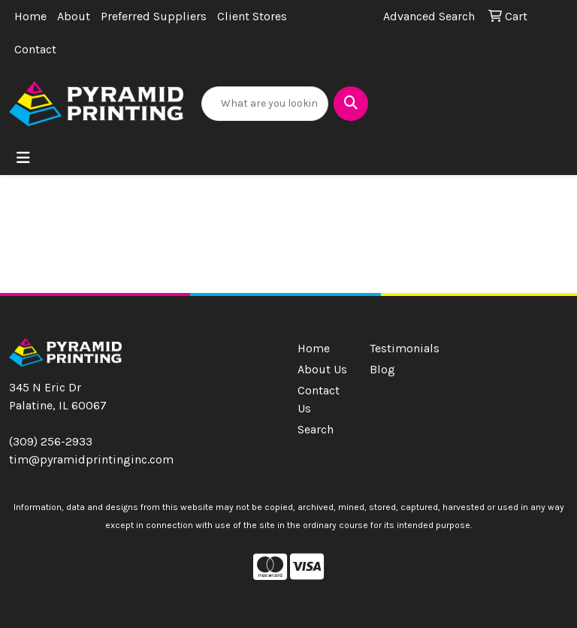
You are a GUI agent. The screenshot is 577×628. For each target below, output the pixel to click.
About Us (322, 369)
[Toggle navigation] (23, 158)
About (73, 16)
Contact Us (319, 399)
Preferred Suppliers (154, 16)
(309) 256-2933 (50, 441)
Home (30, 16)
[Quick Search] (264, 103)
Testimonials (397, 348)
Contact (35, 49)
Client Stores (252, 16)
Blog (382, 369)
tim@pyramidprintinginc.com (91, 459)
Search (316, 429)
